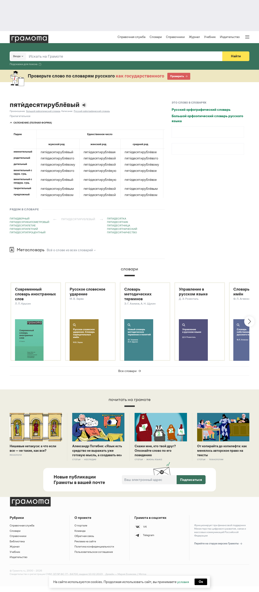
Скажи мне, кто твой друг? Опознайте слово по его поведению (156, 451)
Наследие (90, 465)
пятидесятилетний (24, 229)
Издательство (230, 37)
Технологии (216, 460)
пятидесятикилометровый (29, 222)
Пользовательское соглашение (94, 557)
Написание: (67, 111)
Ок (201, 582)
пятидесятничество (122, 232)
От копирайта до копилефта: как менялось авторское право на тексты (222, 451)
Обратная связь (84, 542)
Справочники (175, 37)
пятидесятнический (122, 229)
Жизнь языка (154, 460)
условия (183, 582)
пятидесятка (116, 218)
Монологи (16, 456)
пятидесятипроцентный (27, 232)
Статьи (76, 465)
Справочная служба (131, 37)
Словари (156, 37)
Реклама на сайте (85, 547)
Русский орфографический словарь (201, 110)
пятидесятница (118, 225)
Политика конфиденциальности (94, 552)
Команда (79, 536)
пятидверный (19, 218)
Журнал (194, 37)
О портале (80, 531)
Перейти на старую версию (218, 549)
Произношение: (17, 111)
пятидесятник (117, 222)
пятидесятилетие (23, 225)
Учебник (210, 37)
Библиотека (17, 547)
